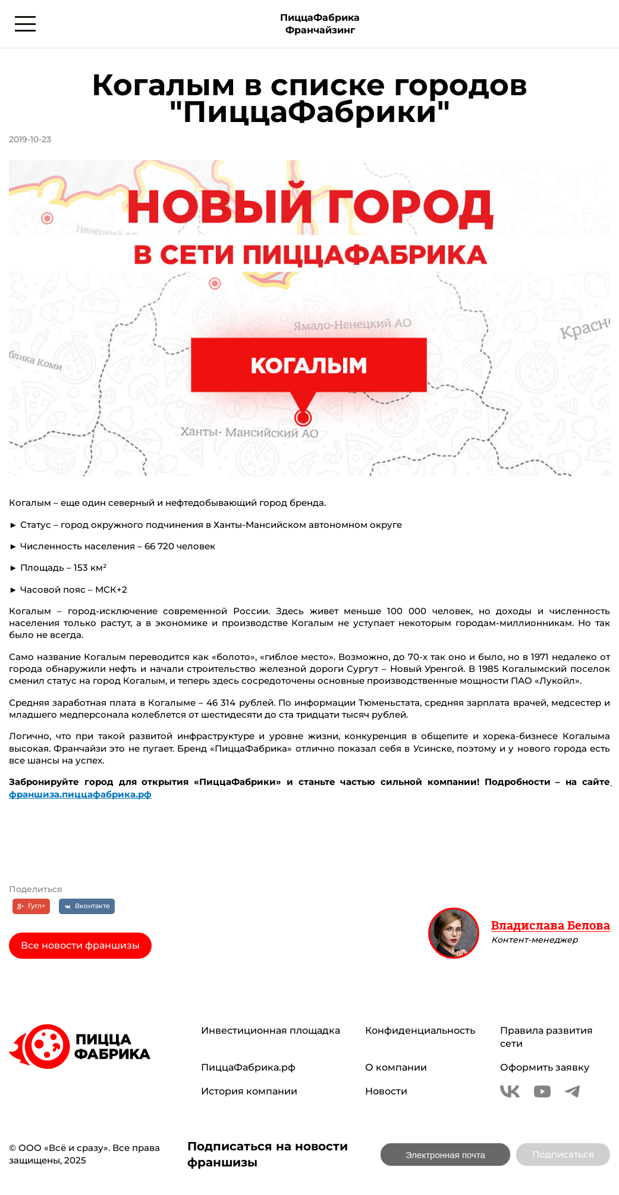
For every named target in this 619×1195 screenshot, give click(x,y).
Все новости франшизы (80, 945)
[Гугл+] (31, 906)
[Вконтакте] (87, 906)
